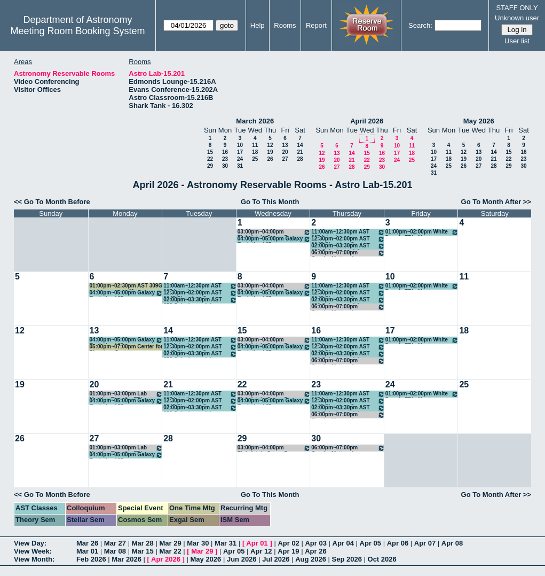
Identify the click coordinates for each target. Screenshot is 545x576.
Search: (420, 25)
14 (300, 145)
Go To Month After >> (496, 202)
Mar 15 (143, 551)
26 (270, 159)
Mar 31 (225, 543)
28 (300, 159)
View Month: (34, 559)
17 (240, 152)
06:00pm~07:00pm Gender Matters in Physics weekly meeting (348, 253)
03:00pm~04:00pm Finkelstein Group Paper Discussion (274, 232)
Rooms (285, 25)
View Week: (33, 551)
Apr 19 (288, 551)
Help (257, 25)
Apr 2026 (165, 559)
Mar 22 (170, 551)
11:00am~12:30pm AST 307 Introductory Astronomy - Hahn (348, 232)
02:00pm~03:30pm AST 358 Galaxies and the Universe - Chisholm (348, 246)
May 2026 (478, 121)
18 (255, 152)
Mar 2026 (126, 559)
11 (255, 145)
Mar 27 (115, 543)
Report (316, 25)
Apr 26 (315, 551)
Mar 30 (198, 543)
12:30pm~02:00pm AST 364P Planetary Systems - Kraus (348, 239)
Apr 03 (315, 543)
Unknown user (517, 18)
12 (270, 145)
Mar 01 (87, 551)
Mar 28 (143, 543)
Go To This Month (270, 202)
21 (300, 152)
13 (285, 145)
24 (240, 159)
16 (225, 152)
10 (240, 145)
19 (270, 152)
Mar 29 (170, 543)
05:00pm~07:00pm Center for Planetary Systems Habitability (126, 347)
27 (285, 159)
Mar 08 (115, 551)
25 (255, 159)
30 (225, 166)
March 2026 (255, 121)
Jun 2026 (242, 559)
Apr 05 (370, 543)
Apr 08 (452, 543)
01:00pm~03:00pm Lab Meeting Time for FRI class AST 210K (126, 394)
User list (517, 41)
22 (210, 159)
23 (225, 159)
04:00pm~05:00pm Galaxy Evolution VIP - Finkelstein (274, 239)
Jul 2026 (275, 559)
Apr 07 (425, 543)
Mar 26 (87, 543)
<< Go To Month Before (52, 202)
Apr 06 (397, 543)
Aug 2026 (310, 559)
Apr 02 (288, 543)
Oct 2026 (382, 559)
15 (210, 152)
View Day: (30, 543)
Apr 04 (343, 543)
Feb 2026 (91, 559)
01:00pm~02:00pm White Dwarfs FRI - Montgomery (422, 232)
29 (210, 166)
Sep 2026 (347, 559)
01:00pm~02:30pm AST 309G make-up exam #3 (126, 286)
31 (240, 166)
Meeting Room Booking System (77, 31)
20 (285, 152)
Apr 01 (256, 543)
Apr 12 (261, 551)
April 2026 (366, 121)
